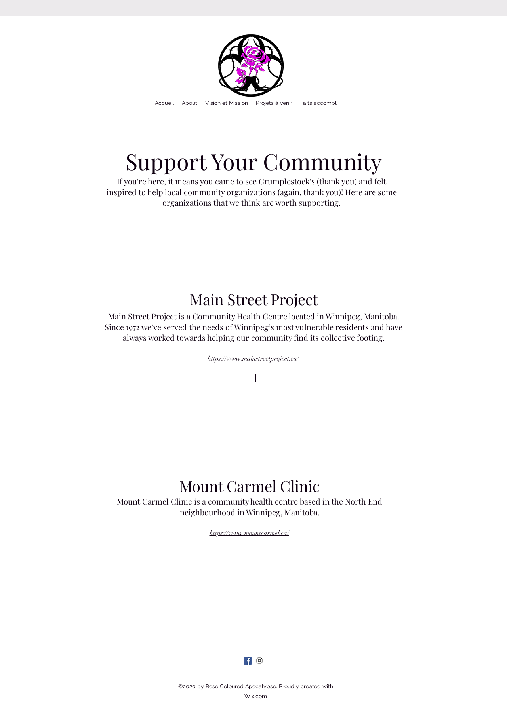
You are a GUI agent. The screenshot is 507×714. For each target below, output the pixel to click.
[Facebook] (248, 661)
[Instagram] (259, 661)
